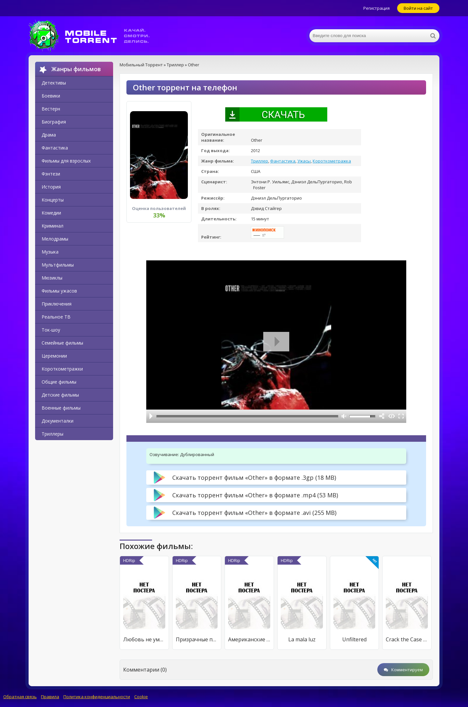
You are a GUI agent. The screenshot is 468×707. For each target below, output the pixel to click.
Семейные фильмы (62, 343)
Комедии (51, 213)
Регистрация (376, 8)
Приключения (57, 304)
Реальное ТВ (56, 317)
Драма (49, 135)
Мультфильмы (58, 265)
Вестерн (51, 109)
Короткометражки (62, 369)
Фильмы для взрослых (66, 161)
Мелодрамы (55, 239)
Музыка (50, 252)
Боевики (51, 96)
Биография (54, 122)
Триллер (259, 161)
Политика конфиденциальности (96, 697)
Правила (50, 697)
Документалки (57, 421)
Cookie (141, 697)
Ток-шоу (51, 330)
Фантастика (55, 148)
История (51, 187)
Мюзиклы (52, 278)
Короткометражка (332, 161)
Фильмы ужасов (59, 291)
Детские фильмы (60, 395)
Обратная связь (20, 697)
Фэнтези (51, 174)
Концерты (53, 200)
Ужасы (304, 161)
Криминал (52, 226)
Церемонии (54, 356)
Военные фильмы (61, 408)
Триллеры (52, 434)
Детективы (54, 83)
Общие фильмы (59, 382)
